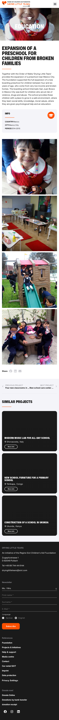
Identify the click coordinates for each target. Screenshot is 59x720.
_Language (6, 614)
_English (21, 618)
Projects (33, 32)
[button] (55, 4)
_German (9, 618)
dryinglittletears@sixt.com (14, 570)
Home (23, 32)
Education (29, 26)
